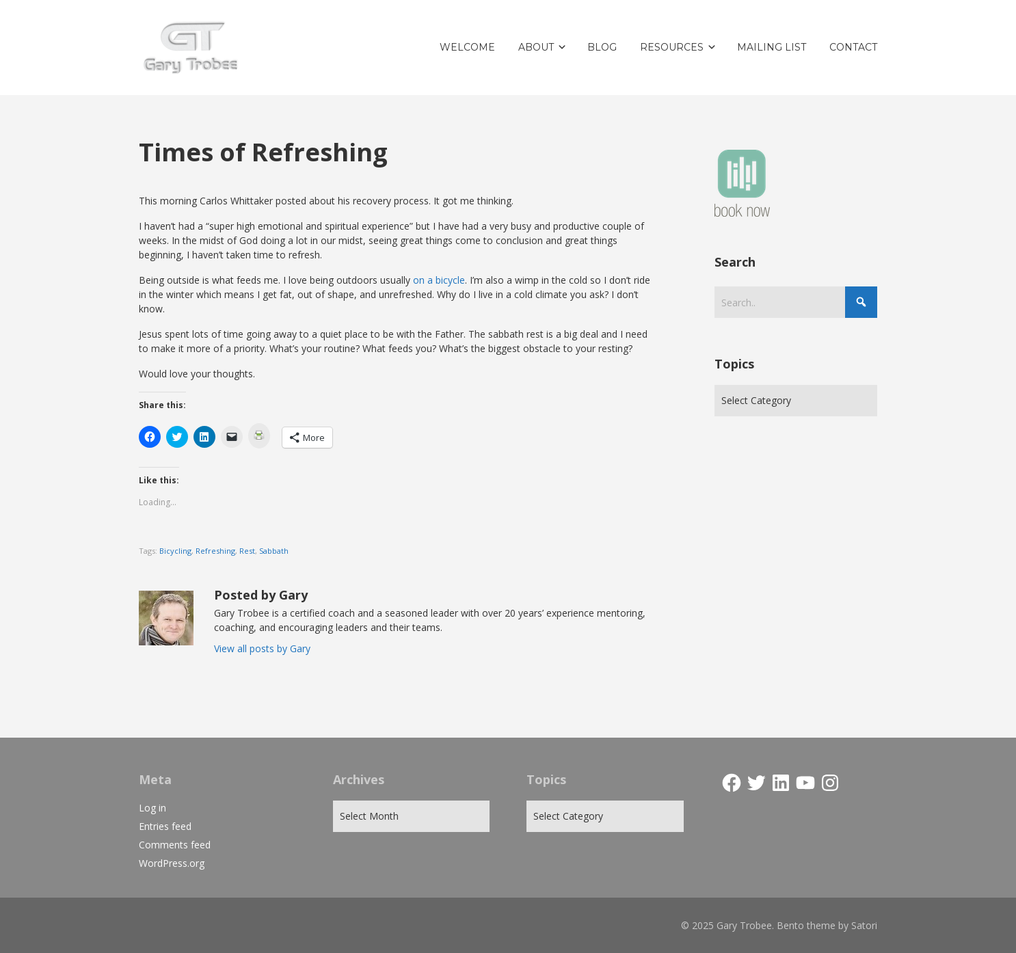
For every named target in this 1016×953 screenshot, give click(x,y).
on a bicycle (439, 279)
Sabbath (274, 551)
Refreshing (215, 551)
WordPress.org (171, 863)
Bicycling (175, 551)
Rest (247, 551)
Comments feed (175, 844)
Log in (152, 807)
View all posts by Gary (262, 648)
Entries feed (165, 826)
